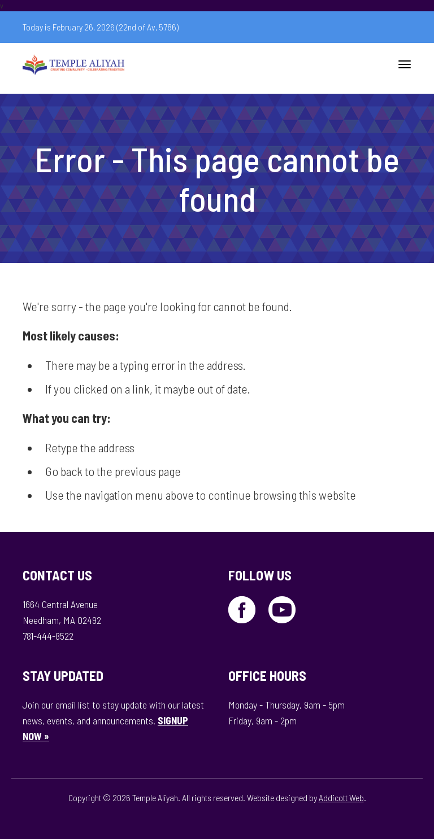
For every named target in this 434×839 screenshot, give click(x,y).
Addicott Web (341, 797)
